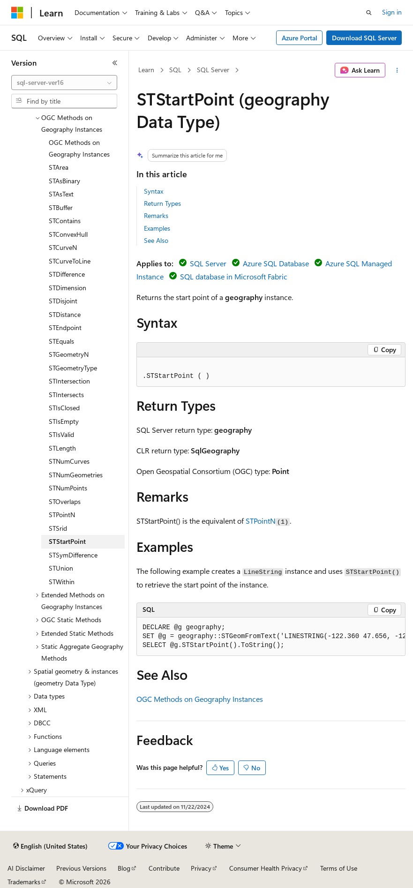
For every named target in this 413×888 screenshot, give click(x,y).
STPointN (261, 521)
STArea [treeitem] (58, 167)
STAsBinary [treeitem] (64, 180)
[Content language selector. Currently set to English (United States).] (50, 846)
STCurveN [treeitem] (63, 247)
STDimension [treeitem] (67, 287)
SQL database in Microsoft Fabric (233, 276)
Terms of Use (338, 868)
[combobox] (64, 82)
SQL (175, 69)
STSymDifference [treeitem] (73, 554)
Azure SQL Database (276, 263)
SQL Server (213, 69)
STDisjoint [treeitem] (63, 300)
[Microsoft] (17, 13)
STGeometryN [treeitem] (69, 354)
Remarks (156, 215)
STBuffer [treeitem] (61, 207)
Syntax (153, 191)
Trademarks (24, 881)
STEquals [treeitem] (61, 341)
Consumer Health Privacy (265, 868)
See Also (156, 240)
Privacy (201, 868)
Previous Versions (81, 868)
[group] (270, 636)
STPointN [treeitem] (62, 514)
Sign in (392, 12)
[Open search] (369, 12)
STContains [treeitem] (65, 220)
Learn (146, 69)
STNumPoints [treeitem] (68, 487)
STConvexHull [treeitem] (68, 234)
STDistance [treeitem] (65, 314)
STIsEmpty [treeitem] (64, 421)
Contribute (164, 868)
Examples (157, 228)
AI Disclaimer (26, 868)
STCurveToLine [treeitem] (69, 260)
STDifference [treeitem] (67, 274)
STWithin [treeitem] (62, 581)
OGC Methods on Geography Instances (199, 699)
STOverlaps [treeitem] (65, 501)
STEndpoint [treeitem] (65, 327)
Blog (124, 868)
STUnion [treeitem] (61, 568)
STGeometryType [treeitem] (73, 367)
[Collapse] (115, 62)
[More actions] (397, 70)
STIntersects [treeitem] (66, 394)
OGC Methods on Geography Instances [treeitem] (79, 148)
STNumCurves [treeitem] (69, 461)
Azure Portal (299, 37)
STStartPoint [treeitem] (67, 541)
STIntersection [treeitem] (69, 380)
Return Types (162, 203)
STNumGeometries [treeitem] (76, 474)
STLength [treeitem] (62, 448)
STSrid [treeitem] (58, 528)
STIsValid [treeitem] (61, 434)
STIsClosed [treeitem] (64, 407)
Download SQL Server (364, 37)
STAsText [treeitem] (61, 193)
